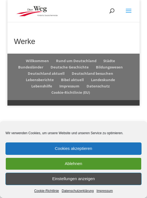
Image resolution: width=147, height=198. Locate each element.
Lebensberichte (40, 79)
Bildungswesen (109, 67)
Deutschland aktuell (46, 73)
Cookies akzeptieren (73, 148)
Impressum (104, 191)
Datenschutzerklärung (78, 191)
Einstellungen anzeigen (73, 178)
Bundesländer (30, 67)
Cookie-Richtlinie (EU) (70, 92)
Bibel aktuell (72, 79)
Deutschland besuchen (92, 73)
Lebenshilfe (41, 86)
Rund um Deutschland (76, 60)
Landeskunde (103, 79)
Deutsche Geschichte (70, 67)
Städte (109, 60)
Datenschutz (98, 86)
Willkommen (37, 60)
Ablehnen (73, 163)
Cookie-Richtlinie (46, 191)
